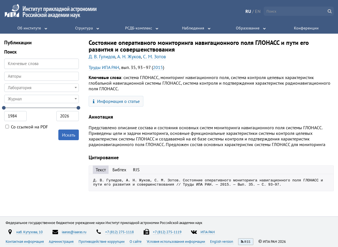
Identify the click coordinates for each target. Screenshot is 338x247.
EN (258, 11)
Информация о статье (116, 101)
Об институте (29, 28)
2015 (158, 67)
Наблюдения (193, 28)
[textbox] (41, 88)
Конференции (306, 28)
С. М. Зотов (154, 57)
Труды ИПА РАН (104, 67)
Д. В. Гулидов (102, 57)
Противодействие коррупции (102, 241)
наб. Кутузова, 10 (29, 231)
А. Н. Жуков (129, 57)
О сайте (136, 241)
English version (222, 241)
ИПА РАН (208, 231)
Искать (68, 135)
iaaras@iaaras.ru (74, 231)
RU (248, 11)
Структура (84, 28)
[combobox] (41, 76)
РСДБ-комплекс (138, 28)
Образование (247, 28)
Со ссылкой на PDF (26, 127)
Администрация (61, 241)
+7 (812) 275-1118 (119, 231)
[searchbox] (41, 76)
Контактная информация (25, 241)
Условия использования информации (176, 241)
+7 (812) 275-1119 (167, 231)
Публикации (18, 42)
